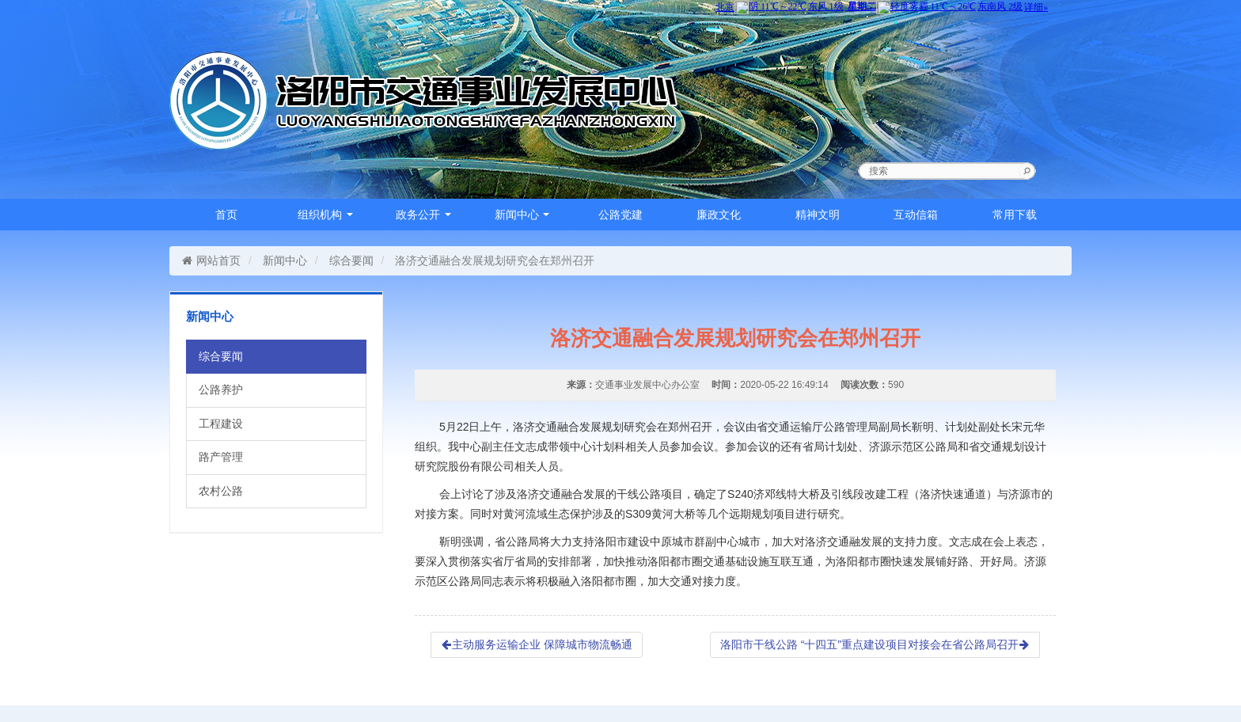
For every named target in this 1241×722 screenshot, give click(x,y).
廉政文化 (718, 214)
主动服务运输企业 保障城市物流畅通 (536, 644)
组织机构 (325, 214)
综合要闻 (351, 260)
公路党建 (620, 214)
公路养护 (221, 389)
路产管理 (221, 456)
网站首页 (211, 260)
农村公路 (221, 490)
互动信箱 (916, 214)
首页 (226, 214)
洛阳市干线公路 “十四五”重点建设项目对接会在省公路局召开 (875, 644)
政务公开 (423, 214)
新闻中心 (522, 214)
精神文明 (817, 214)
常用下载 (1014, 214)
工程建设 (221, 423)
